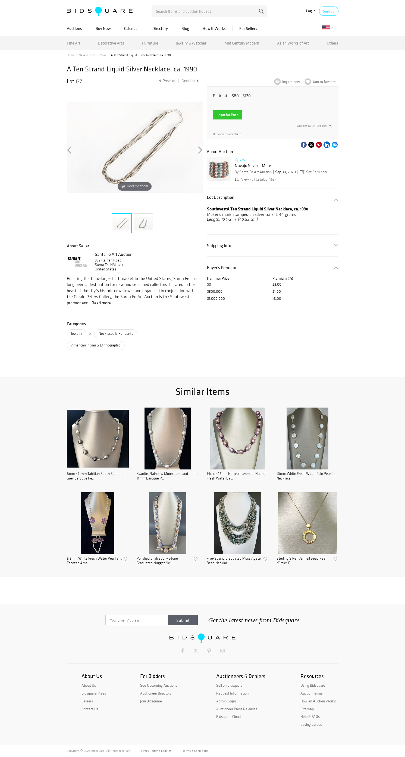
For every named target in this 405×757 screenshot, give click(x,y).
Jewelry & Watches (191, 43)
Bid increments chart (227, 134)
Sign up (328, 11)
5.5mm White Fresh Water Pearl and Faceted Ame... (94, 560)
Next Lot (190, 80)
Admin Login (226, 701)
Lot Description (220, 197)
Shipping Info (219, 245)
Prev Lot (166, 80)
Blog (185, 28)
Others (332, 43)
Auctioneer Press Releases (236, 708)
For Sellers (248, 28)
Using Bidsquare (312, 685)
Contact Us (89, 708)
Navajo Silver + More (93, 55)
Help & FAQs (310, 716)
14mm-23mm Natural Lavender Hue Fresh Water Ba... (234, 476)
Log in (310, 11)
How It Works (214, 28)
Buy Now (103, 28)
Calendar (131, 28)
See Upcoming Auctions (158, 685)
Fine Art (73, 43)
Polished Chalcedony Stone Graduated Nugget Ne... (157, 560)
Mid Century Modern (242, 43)
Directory (160, 28)
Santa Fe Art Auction (114, 254)
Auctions (74, 28)
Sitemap (307, 708)
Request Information (232, 693)
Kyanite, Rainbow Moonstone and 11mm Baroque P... (162, 476)
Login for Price (227, 114)
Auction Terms (311, 693)
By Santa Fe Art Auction (253, 172)
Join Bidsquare (151, 701)
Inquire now (291, 82)
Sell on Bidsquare (229, 685)
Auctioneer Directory (155, 693)
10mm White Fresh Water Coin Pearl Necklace (304, 476)
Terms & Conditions (195, 751)
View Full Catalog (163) (255, 179)
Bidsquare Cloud (228, 716)
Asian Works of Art (293, 43)
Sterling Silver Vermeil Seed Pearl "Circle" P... (302, 560)
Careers (87, 701)
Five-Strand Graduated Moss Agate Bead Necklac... (234, 560)
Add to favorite (324, 82)
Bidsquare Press (93, 693)
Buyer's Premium (222, 267)
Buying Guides (311, 724)
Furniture (150, 43)
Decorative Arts (111, 43)
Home (71, 55)
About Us (88, 685)
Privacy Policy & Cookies (155, 751)
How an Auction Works (318, 701)
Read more (101, 302)
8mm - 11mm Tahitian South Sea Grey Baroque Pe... (92, 476)
